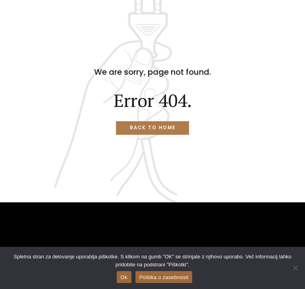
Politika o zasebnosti (164, 277)
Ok (124, 277)
